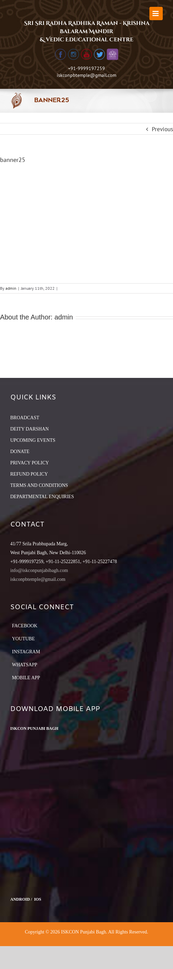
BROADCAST (24, 417)
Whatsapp (24, 664)
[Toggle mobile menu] (156, 13)
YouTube (23, 638)
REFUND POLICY (29, 474)
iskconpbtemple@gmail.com (86, 75)
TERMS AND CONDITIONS (39, 485)
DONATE (19, 451)
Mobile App (26, 677)
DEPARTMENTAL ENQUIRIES (42, 496)
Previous (162, 129)
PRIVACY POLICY (29, 462)
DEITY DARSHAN (29, 429)
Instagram (26, 651)
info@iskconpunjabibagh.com (39, 570)
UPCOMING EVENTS (32, 440)
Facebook (24, 625)
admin (10, 288)
